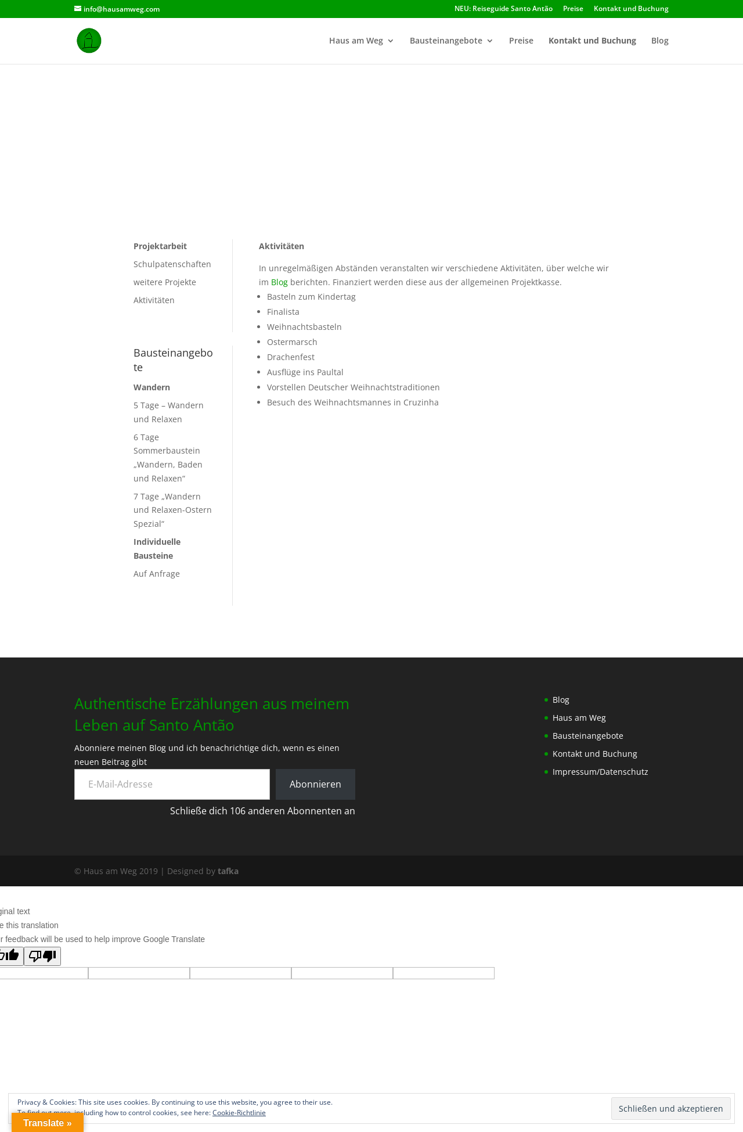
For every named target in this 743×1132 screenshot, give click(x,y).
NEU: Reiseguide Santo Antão (504, 9)
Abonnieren (315, 784)
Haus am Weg (356, 41)
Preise (573, 9)
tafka (228, 870)
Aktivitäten (154, 300)
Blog (660, 41)
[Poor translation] (42, 956)
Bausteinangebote (446, 41)
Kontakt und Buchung (631, 9)
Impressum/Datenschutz (600, 771)
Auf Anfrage (157, 573)
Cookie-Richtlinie (239, 1112)
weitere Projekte (165, 282)
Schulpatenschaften (172, 263)
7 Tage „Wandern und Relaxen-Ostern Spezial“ (173, 510)
